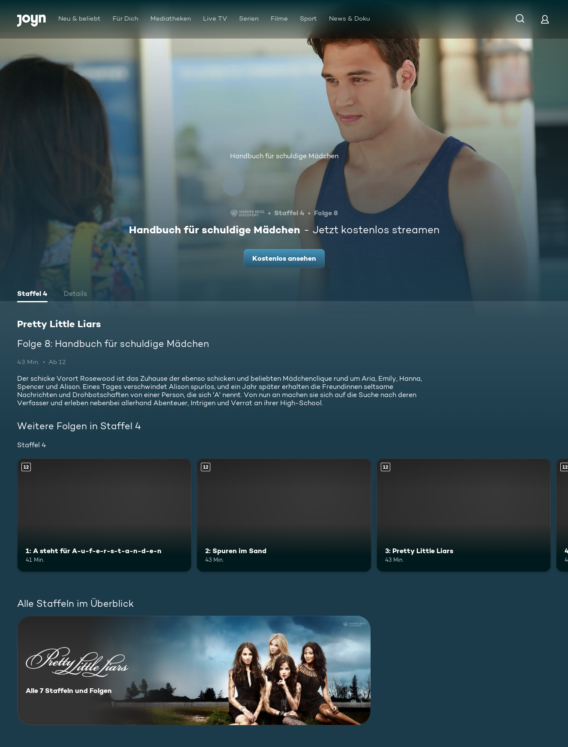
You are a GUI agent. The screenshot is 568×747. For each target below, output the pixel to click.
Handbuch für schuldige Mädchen (284, 156)
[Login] (544, 19)
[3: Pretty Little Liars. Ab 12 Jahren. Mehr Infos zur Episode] (464, 515)
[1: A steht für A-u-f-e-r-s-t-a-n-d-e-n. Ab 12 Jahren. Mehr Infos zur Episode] (104, 515)
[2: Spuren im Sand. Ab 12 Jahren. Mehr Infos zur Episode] (284, 515)
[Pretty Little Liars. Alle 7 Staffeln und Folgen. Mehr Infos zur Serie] (194, 670)
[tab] (32, 294)
